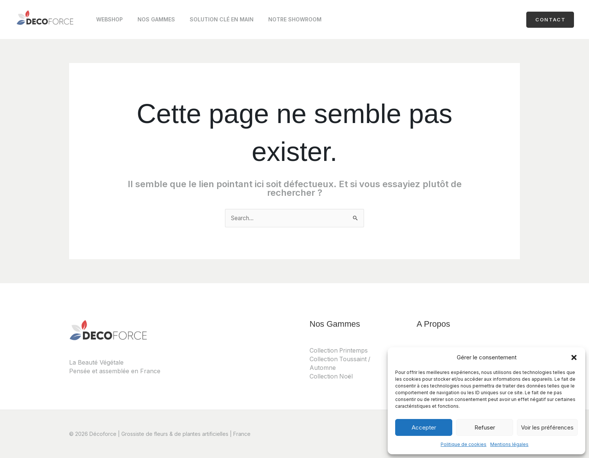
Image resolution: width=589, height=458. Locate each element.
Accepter (424, 427)
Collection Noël (331, 376)
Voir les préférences (547, 427)
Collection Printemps (339, 350)
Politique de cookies (463, 444)
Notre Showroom (280, 21)
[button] (574, 357)
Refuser (484, 427)
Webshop (107, 21)
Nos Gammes (150, 21)
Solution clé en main (211, 21)
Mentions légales (509, 444)
